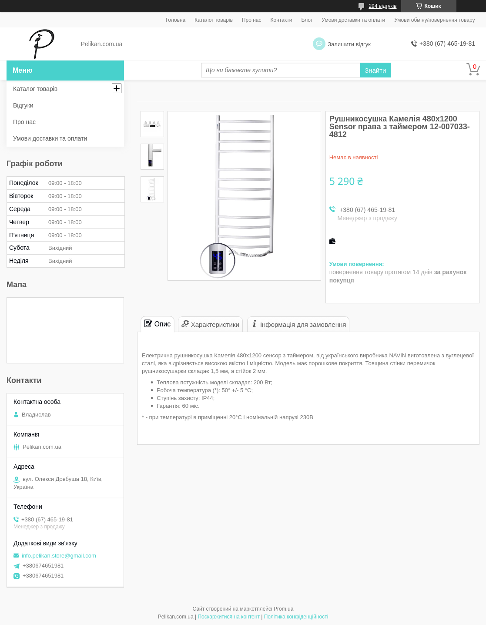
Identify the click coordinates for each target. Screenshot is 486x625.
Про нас (251, 20)
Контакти (281, 20)
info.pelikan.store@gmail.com (59, 555)
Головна (176, 20)
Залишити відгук (349, 44)
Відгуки (23, 105)
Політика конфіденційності (296, 617)
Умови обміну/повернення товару (434, 20)
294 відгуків (382, 6)
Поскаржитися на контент (228, 617)
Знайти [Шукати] (375, 70)
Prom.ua (283, 609)
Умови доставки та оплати (353, 20)
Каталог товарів (213, 20)
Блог (306, 20)
